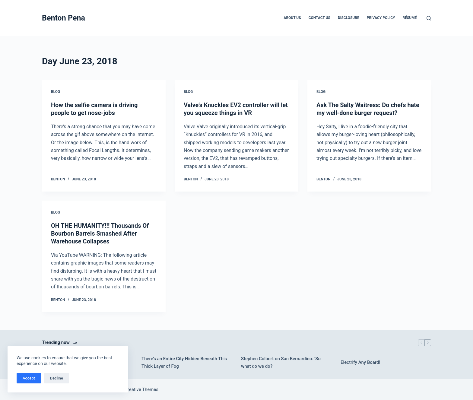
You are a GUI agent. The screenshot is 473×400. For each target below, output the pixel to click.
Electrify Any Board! (360, 362)
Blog (55, 92)
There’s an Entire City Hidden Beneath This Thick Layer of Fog (184, 362)
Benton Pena (63, 18)
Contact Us (319, 18)
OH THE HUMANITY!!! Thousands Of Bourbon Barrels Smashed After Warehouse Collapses (100, 233)
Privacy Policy (381, 18)
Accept (29, 378)
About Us (292, 18)
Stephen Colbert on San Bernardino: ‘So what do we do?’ (281, 362)
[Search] (429, 18)
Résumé (410, 18)
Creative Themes (141, 389)
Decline (56, 378)
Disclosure (348, 18)
